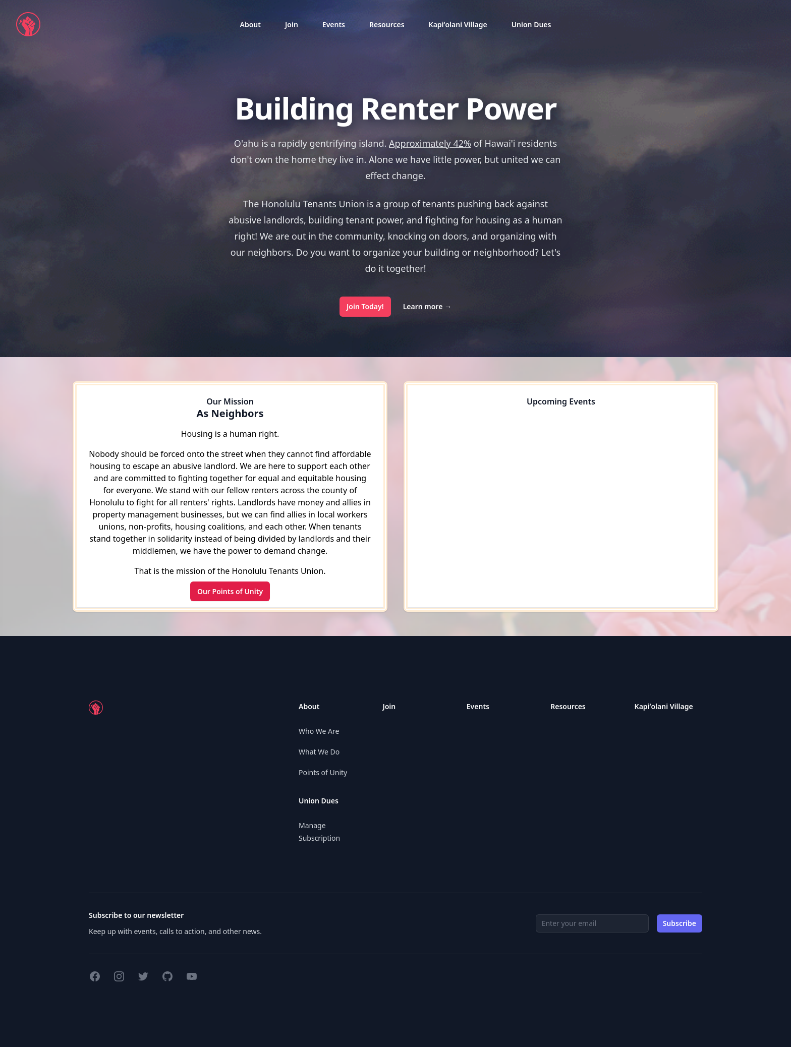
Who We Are (319, 731)
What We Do (319, 752)
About (250, 24)
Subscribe (679, 923)
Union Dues (531, 24)
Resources (387, 24)
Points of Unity (323, 772)
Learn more (427, 306)
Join (291, 24)
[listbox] (250, 24)
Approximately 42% (430, 143)
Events (333, 24)
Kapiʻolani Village (458, 24)
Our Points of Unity (230, 591)
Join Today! (365, 306)
